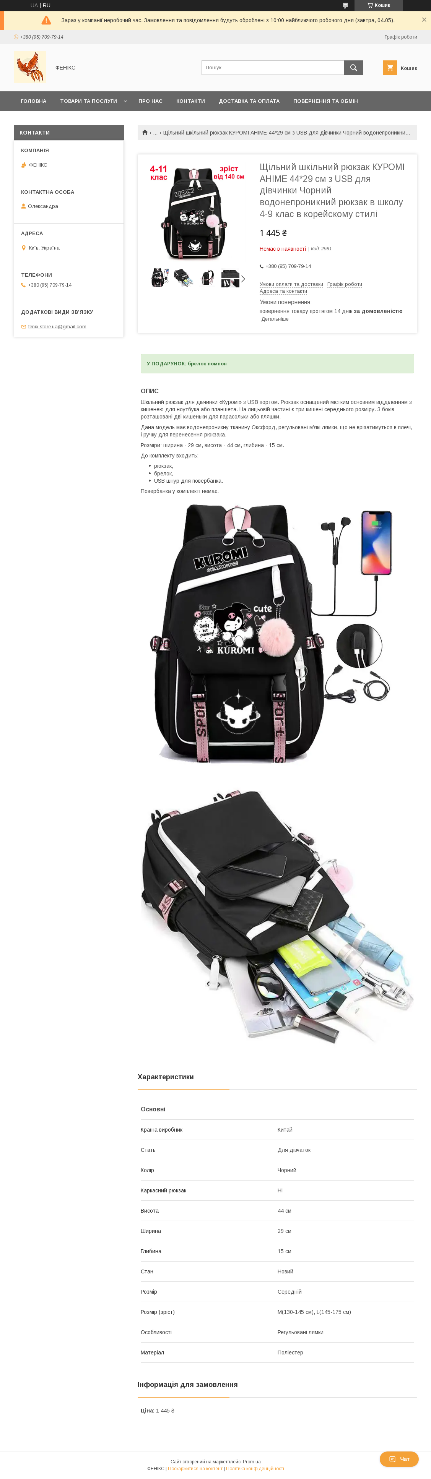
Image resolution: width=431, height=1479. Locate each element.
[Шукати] (353, 67)
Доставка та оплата (249, 101)
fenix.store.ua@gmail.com (57, 326)
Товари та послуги (88, 101)
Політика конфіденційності (255, 1468)
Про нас (150, 101)
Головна (33, 101)
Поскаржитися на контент (195, 1468)
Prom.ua (252, 1461)
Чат (399, 1459)
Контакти (190, 101)
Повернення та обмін (325, 101)
